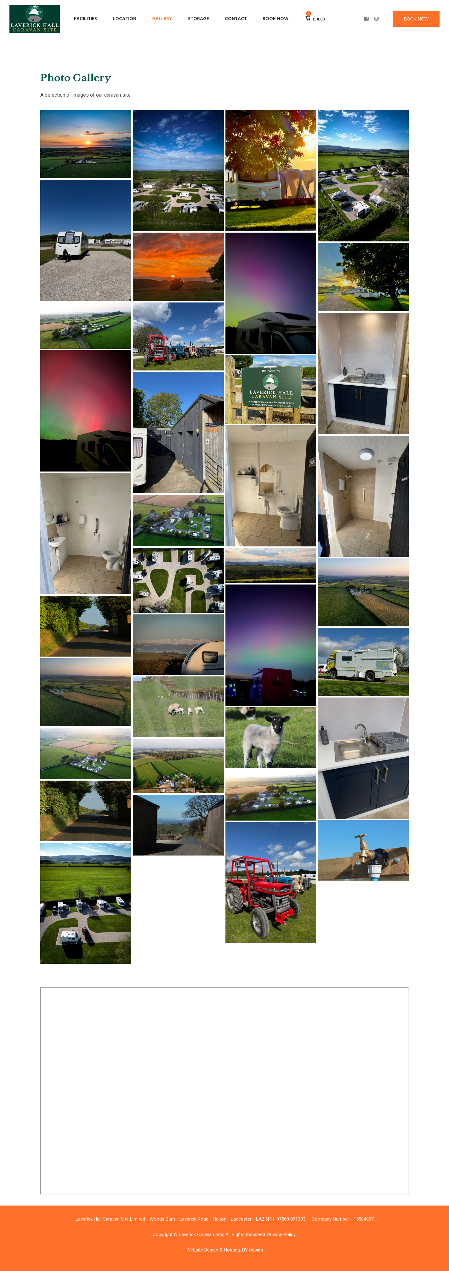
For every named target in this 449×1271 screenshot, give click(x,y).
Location (124, 19)
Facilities (85, 19)
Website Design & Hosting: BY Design (224, 1250)
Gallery (162, 19)
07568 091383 (290, 1219)
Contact (236, 19)
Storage (198, 19)
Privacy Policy (281, 1234)
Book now (275, 19)
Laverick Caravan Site (201, 1234)
